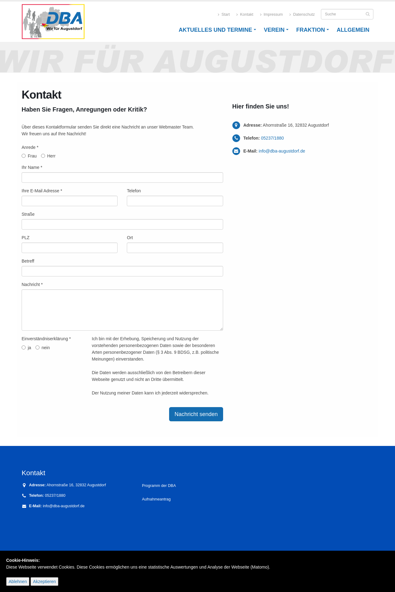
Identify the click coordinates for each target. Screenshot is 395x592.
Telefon (134, 190)
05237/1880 (272, 138)
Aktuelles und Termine (215, 30)
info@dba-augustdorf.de (282, 151)
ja (26, 347)
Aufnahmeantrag (156, 499)
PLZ (26, 237)
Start (224, 14)
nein (42, 347)
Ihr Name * (32, 167)
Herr (48, 155)
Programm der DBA (159, 486)
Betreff (28, 261)
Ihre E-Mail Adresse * (42, 190)
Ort (130, 237)
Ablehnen (18, 581)
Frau (29, 155)
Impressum (271, 14)
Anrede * (30, 147)
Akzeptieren (44, 581)
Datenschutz (302, 14)
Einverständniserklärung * (46, 338)
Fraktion (310, 30)
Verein (274, 30)
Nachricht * (32, 284)
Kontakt (244, 14)
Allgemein (353, 30)
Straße (28, 214)
